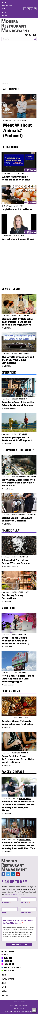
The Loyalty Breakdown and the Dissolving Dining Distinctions (18, 359)
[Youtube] (35, 8)
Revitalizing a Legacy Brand (18, 239)
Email (4, 912)
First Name (6, 903)
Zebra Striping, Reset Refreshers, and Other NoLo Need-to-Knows (18, 759)
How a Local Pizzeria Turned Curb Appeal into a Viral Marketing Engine (18, 678)
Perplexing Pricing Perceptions (12, 597)
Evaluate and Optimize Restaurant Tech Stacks (16, 178)
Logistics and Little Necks (17, 209)
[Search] (34, 39)
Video (22, 173)
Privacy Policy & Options (13, 895)
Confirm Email (26, 912)
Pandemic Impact (25, 798)
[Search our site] (17, 39)
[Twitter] (28, 8)
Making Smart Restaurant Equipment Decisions (17, 519)
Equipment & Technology (27, 476)
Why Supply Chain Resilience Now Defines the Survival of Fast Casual (18, 482)
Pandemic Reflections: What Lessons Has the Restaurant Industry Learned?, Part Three (18, 806)
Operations (23, 399)
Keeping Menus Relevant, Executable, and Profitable (17, 722)
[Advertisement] (19, 63)
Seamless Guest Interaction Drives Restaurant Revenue (18, 404)
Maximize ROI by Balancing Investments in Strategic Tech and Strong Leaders (17, 321)
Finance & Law (23, 557)
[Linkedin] (31, 8)
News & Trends (24, 315)
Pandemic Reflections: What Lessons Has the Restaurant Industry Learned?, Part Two (18, 845)
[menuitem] (4, 2)
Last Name (24, 903)
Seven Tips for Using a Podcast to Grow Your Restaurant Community (15, 640)
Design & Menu (23, 718)
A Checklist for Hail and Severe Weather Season (16, 562)
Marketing (22, 634)
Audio (24, 121)
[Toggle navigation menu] (34, 1010)
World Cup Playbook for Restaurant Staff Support (17, 439)
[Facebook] (24, 8)
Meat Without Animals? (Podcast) (17, 130)
